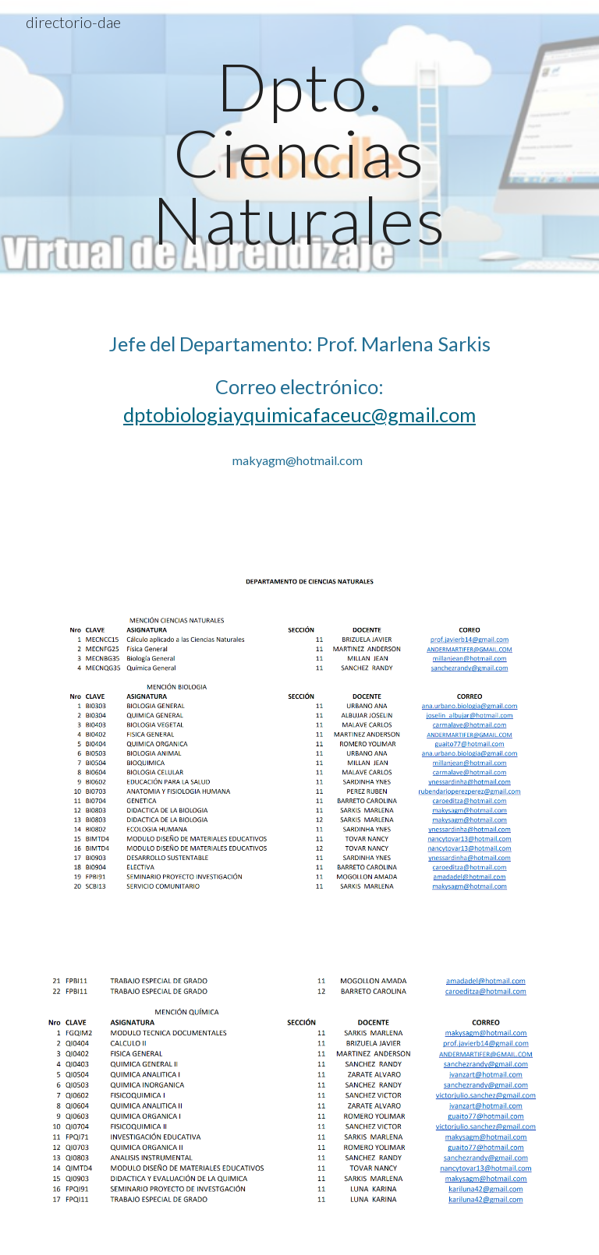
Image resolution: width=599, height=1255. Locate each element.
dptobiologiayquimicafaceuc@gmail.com (299, 414)
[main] (299, 153)
